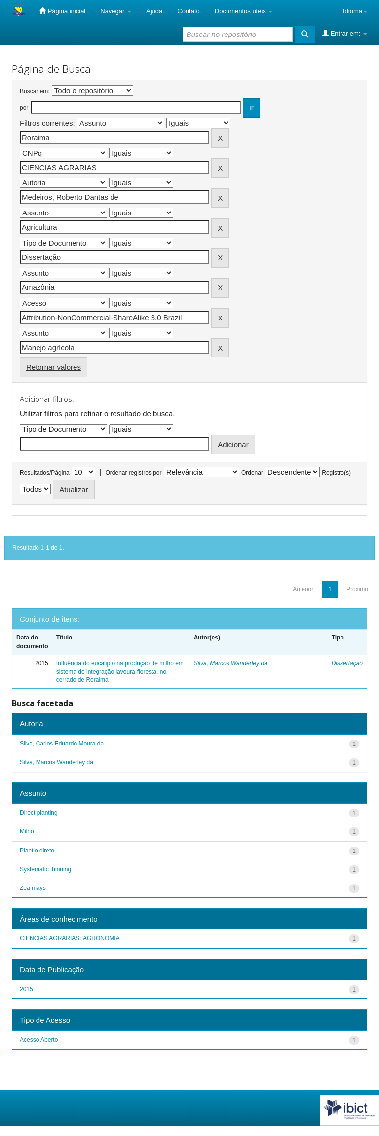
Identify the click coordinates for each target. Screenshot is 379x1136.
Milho (27, 831)
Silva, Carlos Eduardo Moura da (62, 743)
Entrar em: (344, 33)
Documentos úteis (244, 11)
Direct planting (39, 812)
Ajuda (154, 11)
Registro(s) (336, 472)
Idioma (355, 11)
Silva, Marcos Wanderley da (230, 663)
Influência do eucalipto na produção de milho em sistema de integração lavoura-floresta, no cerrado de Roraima (120, 671)
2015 (26, 989)
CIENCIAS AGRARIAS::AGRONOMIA (70, 938)
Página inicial (62, 11)
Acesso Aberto (39, 1039)
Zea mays (33, 888)
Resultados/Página (45, 472)
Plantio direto (37, 850)
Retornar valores (53, 367)
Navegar (115, 11)
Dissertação (347, 663)
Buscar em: (35, 91)
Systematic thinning (45, 869)
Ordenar (252, 472)
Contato (188, 11)
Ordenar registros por (133, 472)
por (24, 108)
